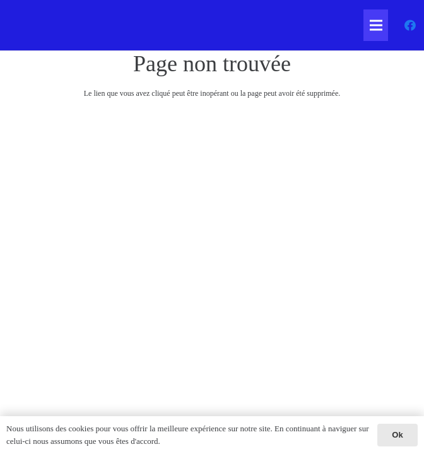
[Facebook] (410, 25)
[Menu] (375, 25)
